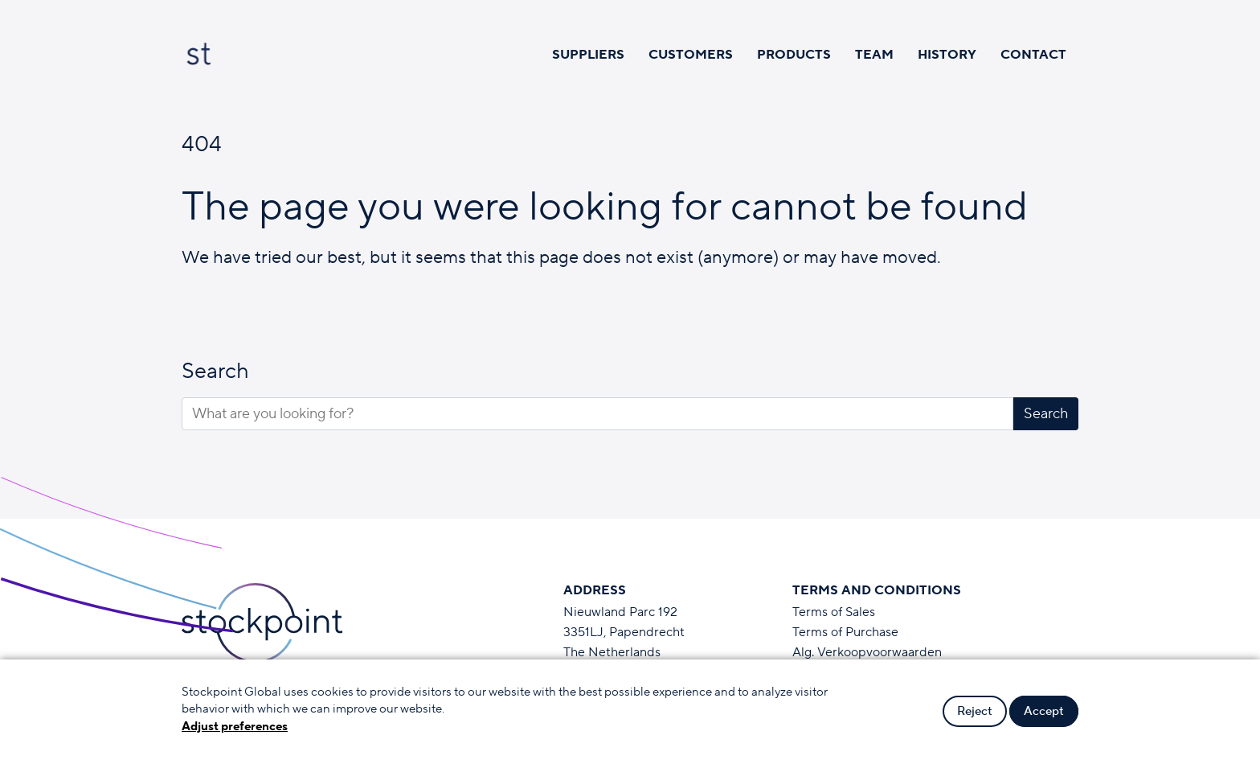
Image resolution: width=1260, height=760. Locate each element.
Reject (974, 711)
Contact (1033, 55)
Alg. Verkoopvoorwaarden (867, 652)
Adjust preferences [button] (235, 726)
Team (874, 55)
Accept (1044, 711)
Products (794, 55)
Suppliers (588, 55)
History (947, 55)
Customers (690, 55)
